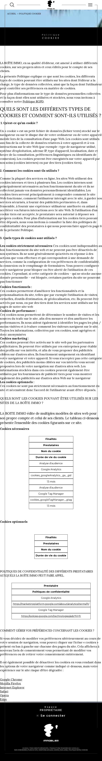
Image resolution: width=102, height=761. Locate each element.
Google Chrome (11, 679)
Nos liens (63, 750)
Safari (4, 691)
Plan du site (32, 750)
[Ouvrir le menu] (90, 5)
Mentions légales (46, 750)
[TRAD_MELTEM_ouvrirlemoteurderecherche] (12, 4)
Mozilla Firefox (10, 683)
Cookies (85, 750)
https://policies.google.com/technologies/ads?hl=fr (51, 616)
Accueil (11, 13)
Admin (56, 750)
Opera (4, 695)
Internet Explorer (12, 687)
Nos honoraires (20, 750)
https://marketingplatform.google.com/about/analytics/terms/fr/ (51, 604)
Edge (3, 699)
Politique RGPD (33, 101)
